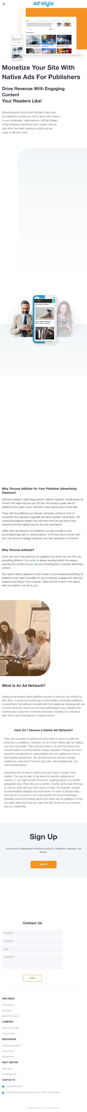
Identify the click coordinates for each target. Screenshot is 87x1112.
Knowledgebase (9, 1074)
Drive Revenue (8, 1005)
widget (33, 561)
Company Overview (10, 1028)
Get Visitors (7, 1011)
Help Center (7, 1069)
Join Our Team (8, 1034)
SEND (32, 978)
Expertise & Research (11, 1046)
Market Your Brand (10, 1016)
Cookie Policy (8, 1057)
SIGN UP (43, 864)
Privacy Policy (8, 1051)
